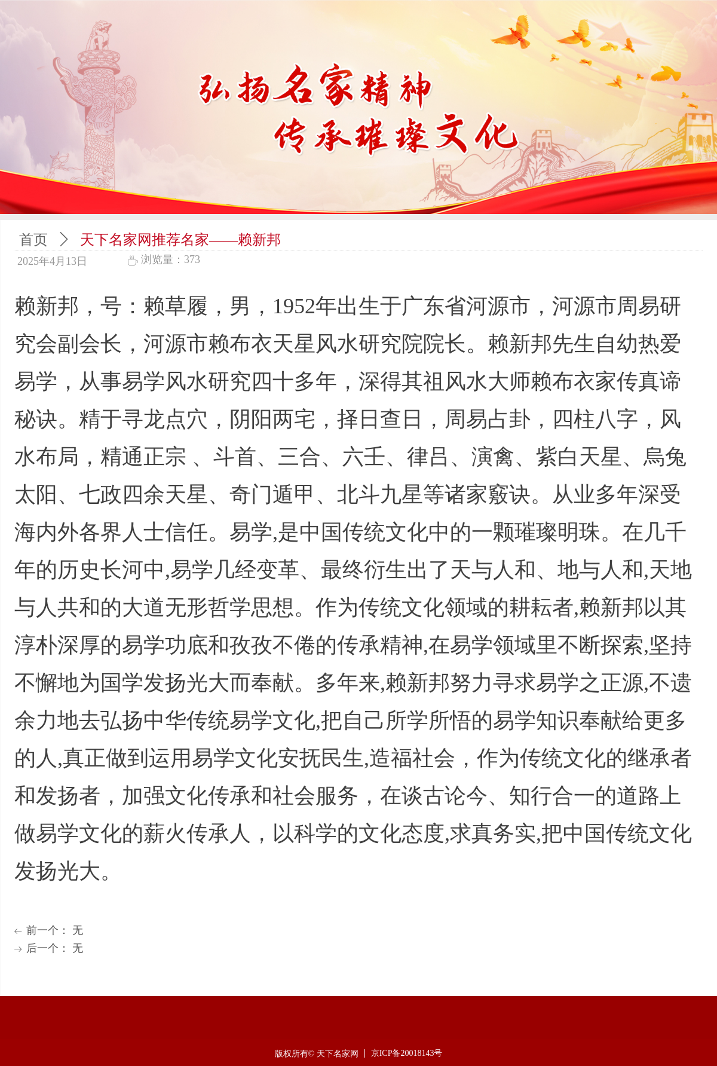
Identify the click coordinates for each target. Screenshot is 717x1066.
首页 (33, 240)
